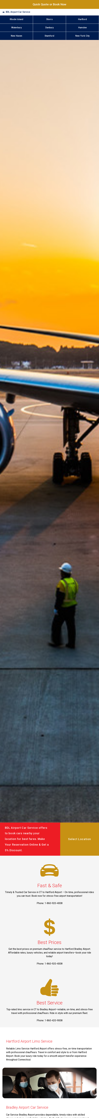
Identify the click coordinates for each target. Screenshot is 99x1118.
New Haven (16, 36)
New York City (82, 36)
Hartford (82, 19)
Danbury (49, 27)
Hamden (82, 27)
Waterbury (16, 27)
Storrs (49, 19)
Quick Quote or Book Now (49, 4)
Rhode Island (16, 19)
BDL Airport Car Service (18, 12)
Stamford (49, 36)
